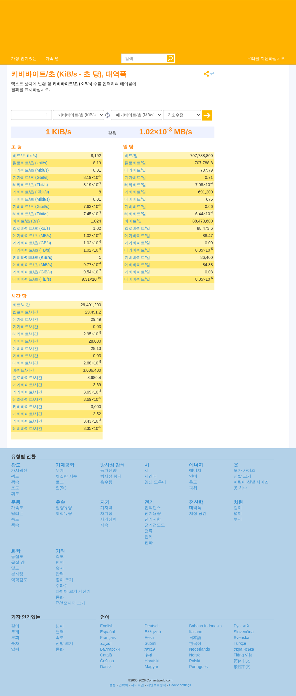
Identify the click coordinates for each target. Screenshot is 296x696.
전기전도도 (155, 525)
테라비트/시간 (25, 334)
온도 (193, 482)
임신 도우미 (155, 482)
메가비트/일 (135, 170)
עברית (150, 649)
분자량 (17, 574)
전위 (149, 536)
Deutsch (152, 626)
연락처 (123, 685)
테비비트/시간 (25, 363)
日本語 (195, 637)
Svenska (241, 637)
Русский (241, 626)
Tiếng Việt (243, 655)
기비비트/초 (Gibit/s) (31, 206)
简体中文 (242, 660)
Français (108, 637)
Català (106, 655)
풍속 (15, 525)
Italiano (195, 631)
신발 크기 (242, 476)
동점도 (17, 556)
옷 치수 (240, 487)
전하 (149, 542)
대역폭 (195, 507)
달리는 (17, 513)
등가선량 (108, 470)
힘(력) (61, 487)
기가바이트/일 (137, 243)
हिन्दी (148, 655)
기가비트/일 (135, 177)
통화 (60, 597)
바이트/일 (133, 221)
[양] (31, 115)
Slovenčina (244, 631)
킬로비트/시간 (25, 312)
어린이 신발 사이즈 (251, 482)
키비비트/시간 (25, 341)
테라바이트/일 (137, 250)
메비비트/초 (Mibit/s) (31, 199)
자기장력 (108, 519)
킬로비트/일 (135, 163)
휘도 (15, 493)
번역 (60, 562)
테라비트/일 (135, 184)
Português (198, 666)
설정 (112, 685)
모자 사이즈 (244, 470)
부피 (238, 519)
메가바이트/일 (137, 235)
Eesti (149, 637)
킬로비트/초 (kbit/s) (30, 163)
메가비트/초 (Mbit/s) (31, 170)
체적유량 (64, 513)
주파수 (62, 585)
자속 (104, 525)
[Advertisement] (178, 95)
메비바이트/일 (137, 264)
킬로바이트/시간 (27, 377)
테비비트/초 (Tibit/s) (31, 213)
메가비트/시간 (25, 319)
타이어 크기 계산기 (73, 591)
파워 (193, 487)
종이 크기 (64, 579)
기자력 (106, 507)
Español (107, 631)
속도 (15, 519)
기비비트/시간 (25, 355)
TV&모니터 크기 (70, 603)
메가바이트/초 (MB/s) (32, 235)
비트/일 (131, 155)
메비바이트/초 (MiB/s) (32, 264)
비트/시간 (21, 304)
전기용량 (153, 513)
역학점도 (19, 579)
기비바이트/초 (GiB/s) (32, 272)
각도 (60, 556)
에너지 (195, 470)
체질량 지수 (66, 476)
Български (110, 649)
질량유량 (64, 507)
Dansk (106, 666)
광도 (15, 476)
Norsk (194, 655)
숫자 (60, 568)
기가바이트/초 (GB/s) (32, 243)
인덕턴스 (153, 507)
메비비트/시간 (25, 348)
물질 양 (17, 562)
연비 (193, 476)
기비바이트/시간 (27, 421)
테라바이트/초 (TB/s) (31, 250)
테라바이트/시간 (27, 399)
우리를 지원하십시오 (266, 58)
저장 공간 (198, 513)
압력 (60, 574)
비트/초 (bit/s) (25, 155)
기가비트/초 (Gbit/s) (31, 177)
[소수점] (182, 115)
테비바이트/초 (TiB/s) (32, 279)
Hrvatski (152, 660)
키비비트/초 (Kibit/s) (31, 192)
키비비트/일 (135, 192)
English (107, 626)
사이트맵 (137, 685)
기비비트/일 (135, 206)
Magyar (151, 666)
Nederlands (199, 649)
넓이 (238, 513)
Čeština (107, 660)
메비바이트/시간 (27, 414)
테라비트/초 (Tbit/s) (30, 184)
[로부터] (78, 115)
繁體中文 (242, 666)
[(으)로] (136, 115)
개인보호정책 (156, 685)
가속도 (17, 507)
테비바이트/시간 (27, 428)
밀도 (15, 568)
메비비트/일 (135, 199)
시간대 (151, 476)
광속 (15, 482)
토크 (60, 482)
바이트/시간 (23, 370)
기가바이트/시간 (27, 392)
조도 (15, 487)
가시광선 (19, 470)
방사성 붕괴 (111, 476)
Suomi (150, 643)
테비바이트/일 (137, 279)
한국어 (195, 643)
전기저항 (153, 519)
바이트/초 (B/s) (26, 221)
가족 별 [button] (52, 58)
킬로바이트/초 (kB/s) (31, 228)
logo (148, 26)
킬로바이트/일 (137, 228)
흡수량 (106, 482)
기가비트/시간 (25, 326)
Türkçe (240, 643)
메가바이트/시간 (27, 384)
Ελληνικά (153, 631)
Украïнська (244, 649)
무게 (60, 470)
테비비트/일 (135, 213)
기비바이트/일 (137, 272)
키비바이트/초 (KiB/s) (32, 257)
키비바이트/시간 (27, 406)
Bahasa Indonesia (205, 626)
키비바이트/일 (137, 257)
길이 (238, 507)
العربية (106, 643)
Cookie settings (180, 685)
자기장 (106, 513)
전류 (149, 530)
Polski (194, 660)
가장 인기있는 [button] (24, 58)
